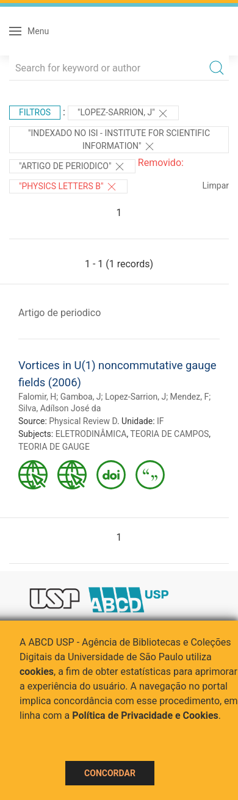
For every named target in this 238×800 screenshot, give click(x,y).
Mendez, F (189, 397)
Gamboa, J (80, 397)
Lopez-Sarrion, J (135, 397)
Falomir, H (37, 397)
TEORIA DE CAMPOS (169, 434)
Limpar (216, 185)
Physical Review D (83, 421)
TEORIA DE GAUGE (54, 447)
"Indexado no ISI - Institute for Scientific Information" (119, 140)
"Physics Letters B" (68, 187)
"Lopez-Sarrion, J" (123, 113)
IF (160, 421)
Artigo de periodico (59, 313)
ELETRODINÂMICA (91, 434)
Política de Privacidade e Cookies (145, 715)
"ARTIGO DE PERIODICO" (72, 166)
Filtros (35, 112)
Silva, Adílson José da (59, 408)
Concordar (109, 773)
